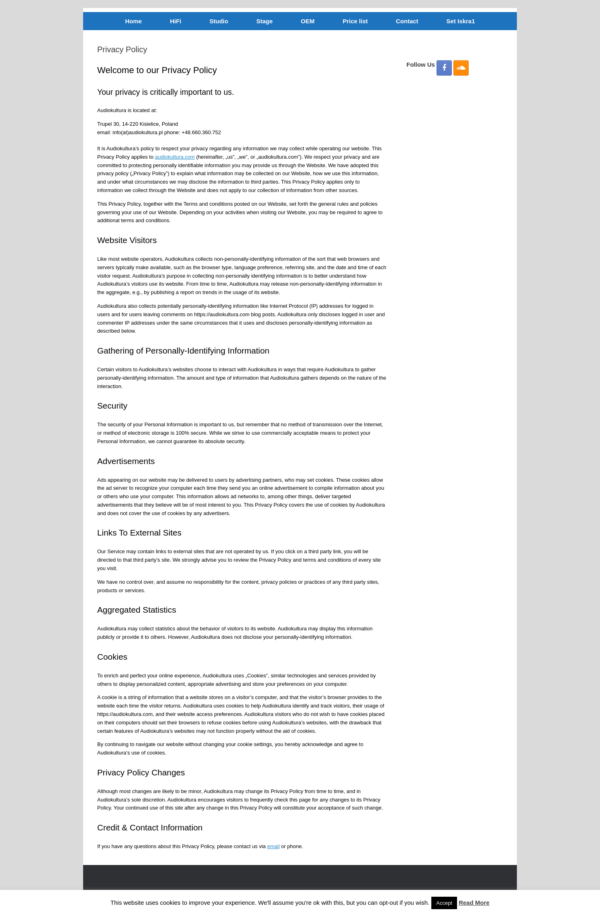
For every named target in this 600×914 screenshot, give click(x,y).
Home (133, 21)
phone (294, 846)
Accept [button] (444, 903)
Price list (355, 21)
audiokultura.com (175, 157)
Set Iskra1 (461, 21)
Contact (407, 21)
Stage (264, 21)
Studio (219, 21)
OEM (307, 21)
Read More (474, 902)
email (273, 846)
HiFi (175, 21)
